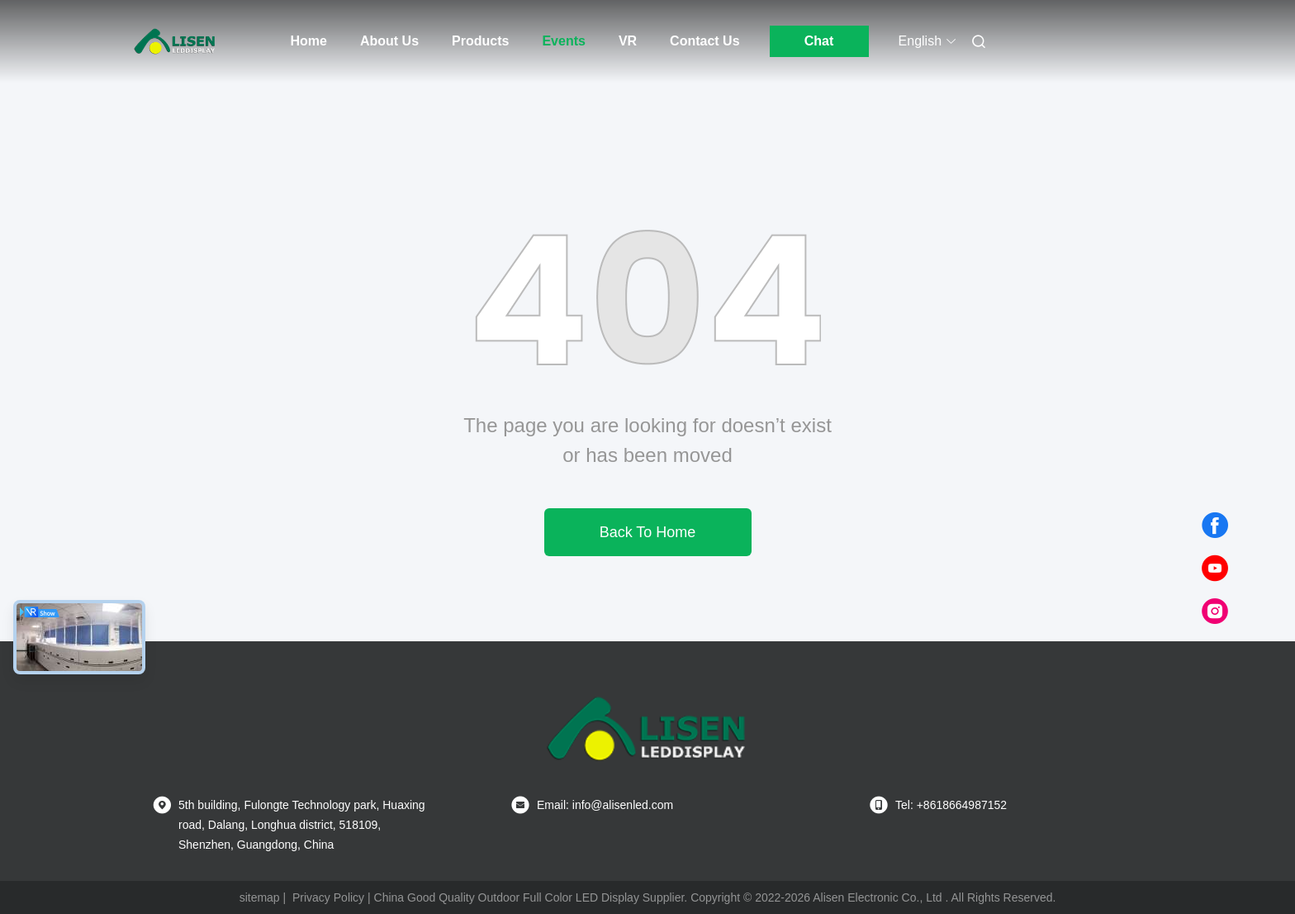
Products (480, 41)
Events (563, 41)
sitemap (260, 897)
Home (309, 41)
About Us (389, 41)
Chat (819, 41)
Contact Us (704, 41)
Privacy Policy (328, 897)
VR (628, 41)
